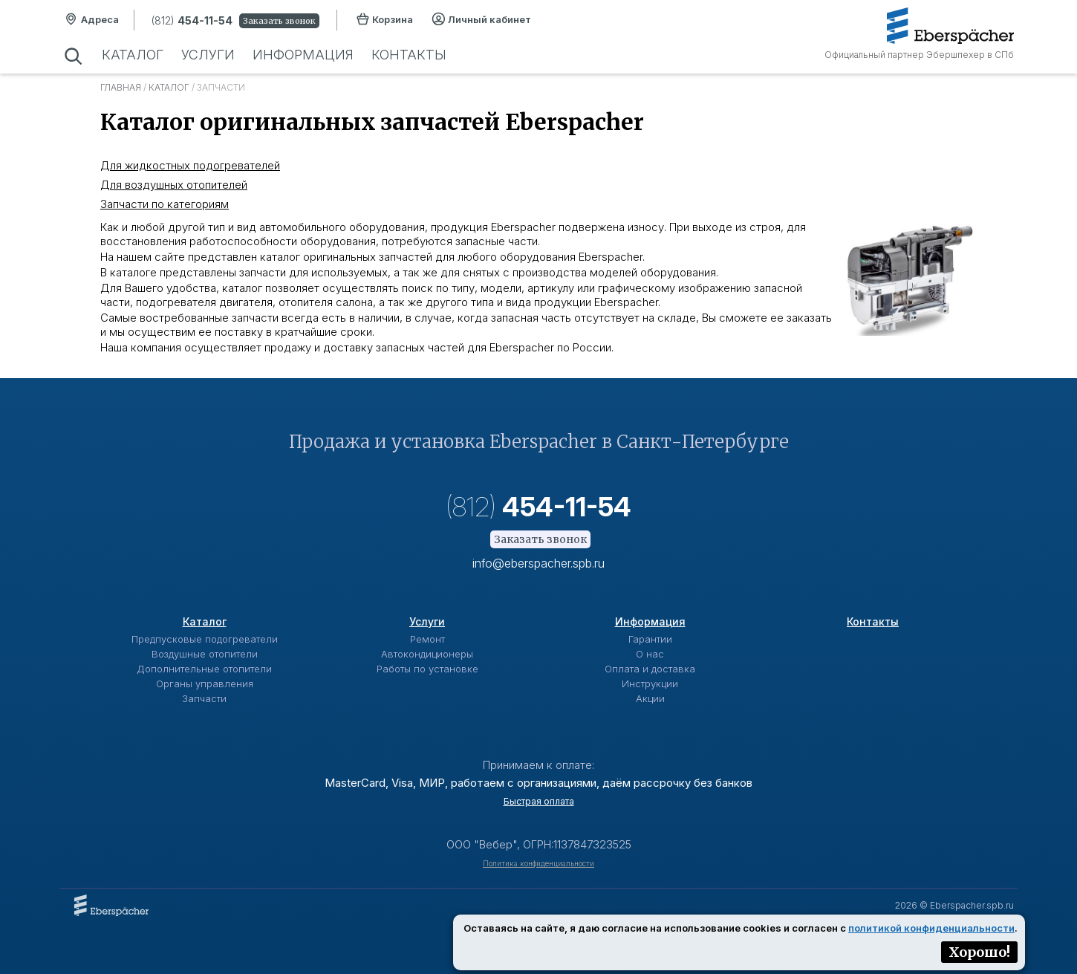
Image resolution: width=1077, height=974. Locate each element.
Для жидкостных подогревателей (190, 165)
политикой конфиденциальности (931, 928)
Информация (303, 54)
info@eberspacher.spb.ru (538, 563)
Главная (120, 87)
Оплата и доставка (650, 669)
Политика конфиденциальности (538, 863)
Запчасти (204, 698)
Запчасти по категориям (164, 204)
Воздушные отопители (205, 654)
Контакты (408, 54)
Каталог (132, 54)
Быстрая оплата (539, 801)
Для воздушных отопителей (173, 185)
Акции (650, 698)
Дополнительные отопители (204, 669)
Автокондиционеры (427, 654)
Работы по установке (427, 669)
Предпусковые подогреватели (204, 639)
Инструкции (650, 683)
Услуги (208, 54)
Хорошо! (979, 952)
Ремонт (427, 639)
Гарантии (650, 639)
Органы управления (204, 683)
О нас (650, 654)
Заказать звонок (279, 21)
